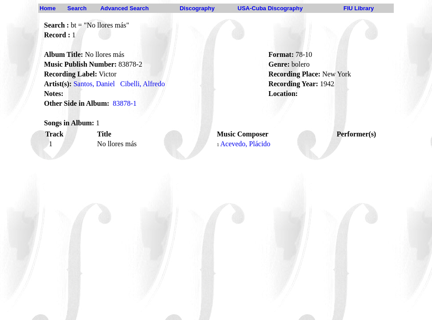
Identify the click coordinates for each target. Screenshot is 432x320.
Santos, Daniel (94, 84)
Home (48, 8)
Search (77, 8)
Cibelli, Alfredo (142, 84)
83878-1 (124, 103)
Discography (197, 8)
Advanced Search (124, 8)
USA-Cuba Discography (270, 8)
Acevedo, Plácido (245, 144)
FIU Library (359, 8)
